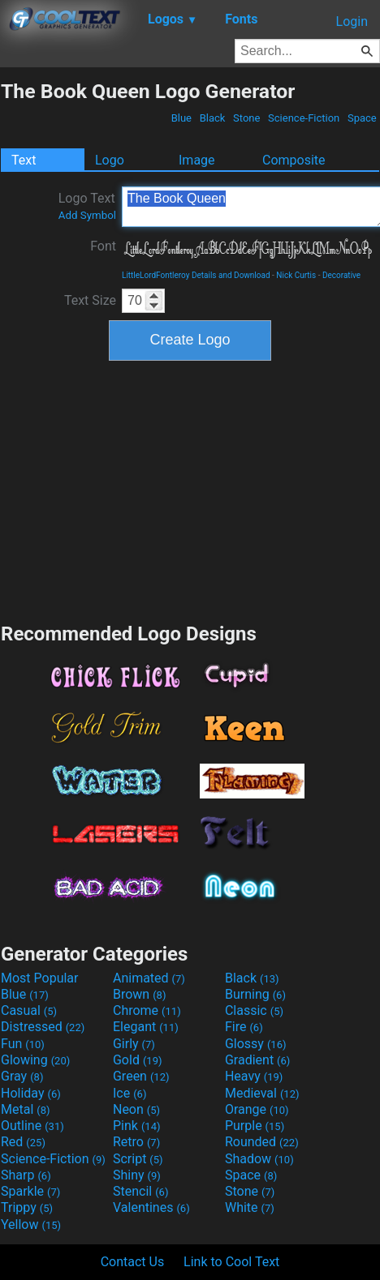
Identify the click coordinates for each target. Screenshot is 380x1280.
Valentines (151, 1207)
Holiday (31, 1093)
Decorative (341, 275)
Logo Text (87, 206)
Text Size (90, 300)
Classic (254, 1010)
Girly (134, 1043)
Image (197, 160)
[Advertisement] (190, 489)
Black (211, 118)
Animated (149, 978)
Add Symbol (87, 215)
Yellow (31, 1224)
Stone (247, 118)
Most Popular (40, 978)
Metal (25, 1109)
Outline (32, 1125)
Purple (254, 1125)
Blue (181, 118)
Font (103, 246)
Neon (136, 1109)
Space (362, 118)
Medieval (262, 1093)
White (249, 1207)
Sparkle (30, 1191)
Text (23, 160)
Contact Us (133, 1261)
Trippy (27, 1207)
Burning (255, 994)
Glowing (35, 1060)
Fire (244, 1026)
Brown (139, 994)
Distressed (42, 1026)
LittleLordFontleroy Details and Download (196, 275)
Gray (22, 1076)
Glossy (256, 1043)
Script (138, 1159)
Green (141, 1076)
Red (23, 1141)
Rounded (262, 1141)
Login (352, 21)
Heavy (254, 1076)
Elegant (146, 1026)
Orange (257, 1109)
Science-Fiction (304, 118)
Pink (137, 1125)
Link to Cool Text (231, 1261)
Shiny (137, 1175)
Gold (137, 1060)
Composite (294, 160)
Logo (109, 160)
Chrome (147, 1010)
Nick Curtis (296, 275)
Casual (29, 1010)
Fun (23, 1043)
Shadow (259, 1159)
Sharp (26, 1175)
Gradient (257, 1060)
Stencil (140, 1191)
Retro (136, 1141)
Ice (129, 1093)
